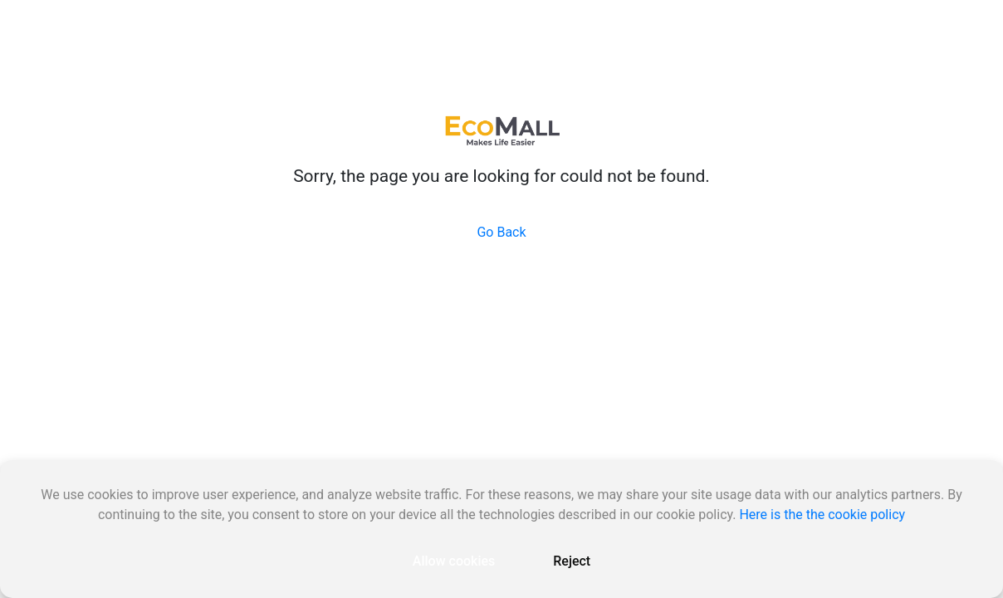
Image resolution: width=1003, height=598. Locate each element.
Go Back (501, 232)
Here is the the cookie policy (822, 514)
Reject (571, 561)
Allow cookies (454, 561)
